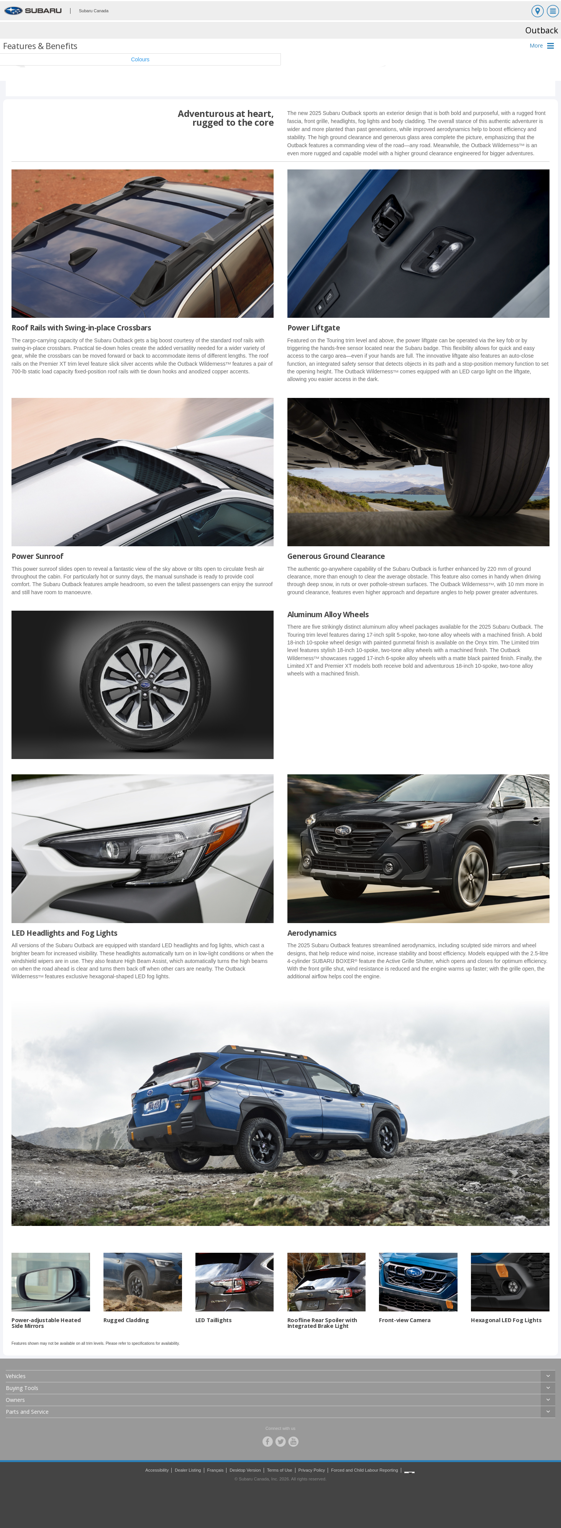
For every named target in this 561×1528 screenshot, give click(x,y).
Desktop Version (245, 1470)
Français (215, 1470)
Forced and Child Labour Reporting (364, 1470)
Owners (15, 1399)
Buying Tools (22, 1388)
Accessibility (157, 1470)
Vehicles (16, 1376)
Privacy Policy (311, 1470)
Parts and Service (27, 1411)
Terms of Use (279, 1470)
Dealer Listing (188, 1470)
